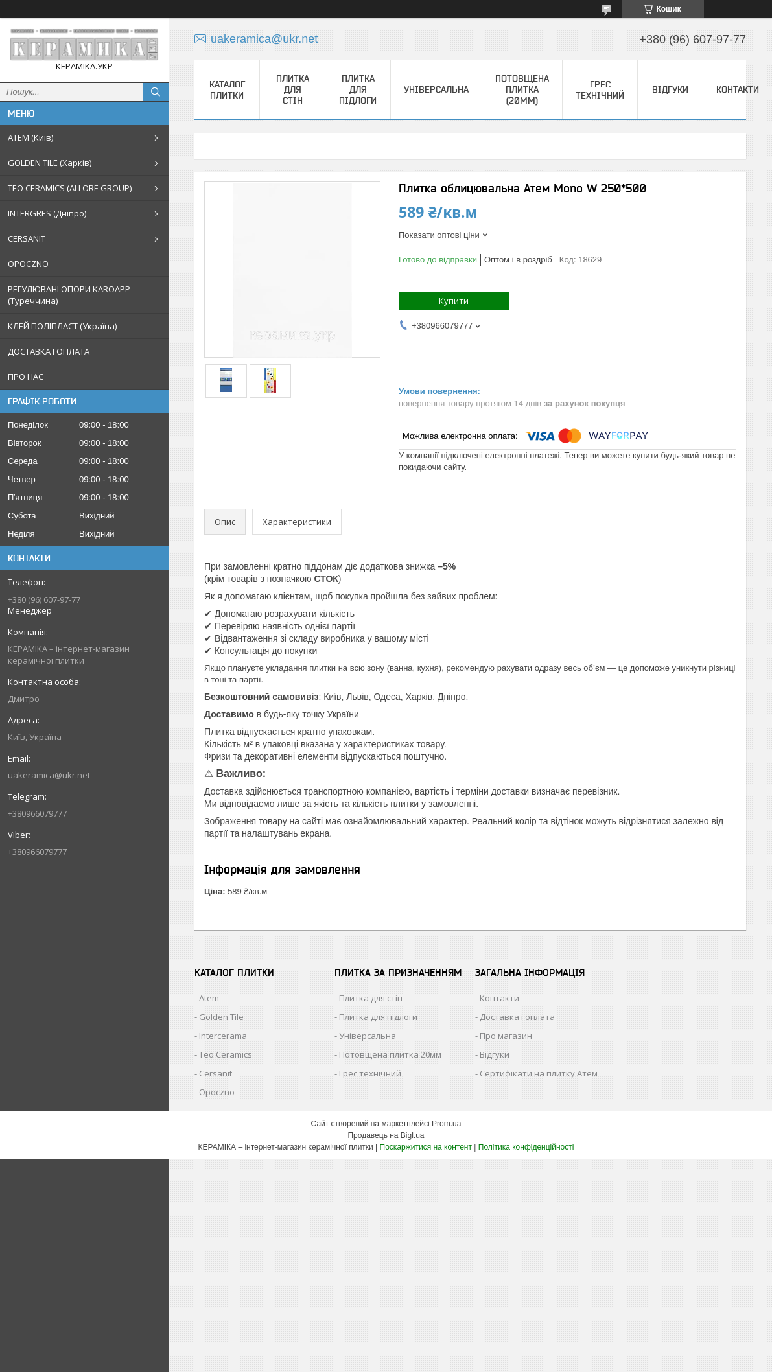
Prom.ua (446, 1123)
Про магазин (506, 1035)
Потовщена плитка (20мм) (522, 89)
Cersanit (215, 1073)
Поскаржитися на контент (426, 1147)
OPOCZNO (28, 264)
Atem (209, 998)
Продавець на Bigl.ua (385, 1135)
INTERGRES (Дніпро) (47, 213)
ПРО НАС (25, 376)
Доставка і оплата (517, 1017)
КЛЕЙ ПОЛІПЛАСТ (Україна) (62, 326)
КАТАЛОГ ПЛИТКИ (227, 89)
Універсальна (436, 89)
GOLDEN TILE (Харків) (49, 163)
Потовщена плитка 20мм (390, 1054)
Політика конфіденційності (526, 1147)
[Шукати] (156, 92)
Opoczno (217, 1092)
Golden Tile (221, 1017)
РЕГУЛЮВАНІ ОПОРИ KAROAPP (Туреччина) (69, 295)
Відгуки (670, 89)
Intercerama (223, 1035)
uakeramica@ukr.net (49, 775)
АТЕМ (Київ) (30, 137)
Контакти (737, 89)
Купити (454, 301)
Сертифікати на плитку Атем (539, 1073)
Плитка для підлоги (358, 89)
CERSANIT (26, 238)
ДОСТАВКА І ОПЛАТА (48, 351)
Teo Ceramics (225, 1054)
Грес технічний (600, 89)
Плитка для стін (292, 89)
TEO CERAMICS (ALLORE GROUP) (70, 188)
